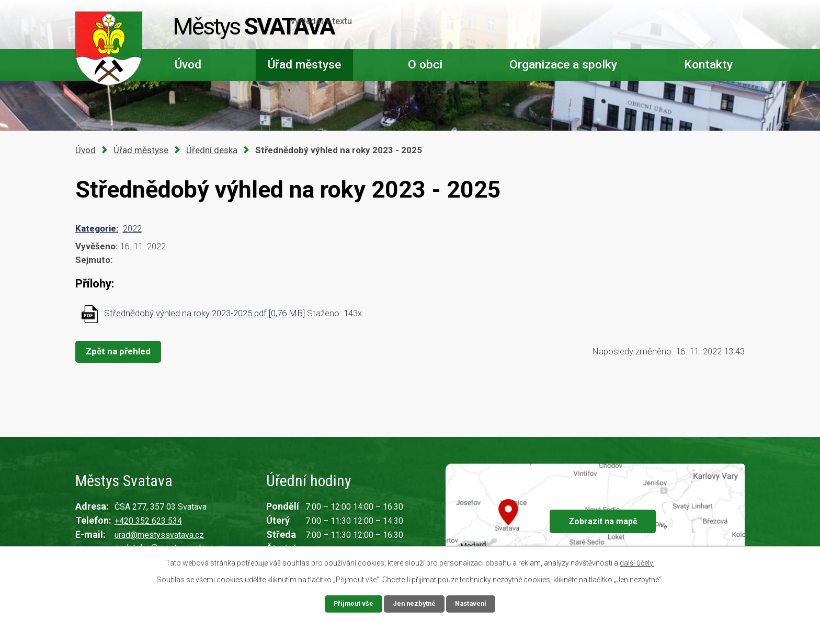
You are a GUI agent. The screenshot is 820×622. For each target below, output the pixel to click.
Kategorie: (96, 228)
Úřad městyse (304, 64)
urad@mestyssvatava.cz (159, 535)
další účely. (637, 562)
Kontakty (708, 64)
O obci (425, 64)
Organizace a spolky (563, 64)
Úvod (188, 64)
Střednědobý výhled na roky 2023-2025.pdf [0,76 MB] (204, 313)
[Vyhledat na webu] (679, 24)
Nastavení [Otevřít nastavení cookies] (474, 603)
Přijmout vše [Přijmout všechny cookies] (350, 603)
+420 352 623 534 (148, 521)
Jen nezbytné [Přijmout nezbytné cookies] (414, 603)
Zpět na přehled (121, 351)
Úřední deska (211, 150)
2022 (132, 228)
